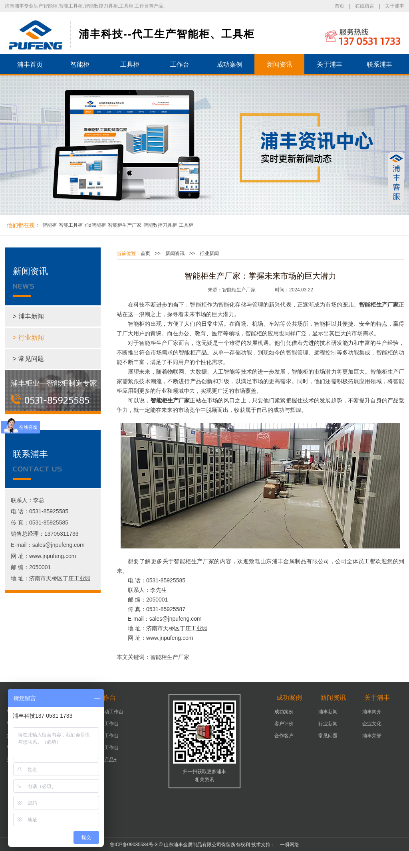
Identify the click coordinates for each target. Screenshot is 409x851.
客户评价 (284, 723)
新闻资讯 (279, 64)
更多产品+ (106, 759)
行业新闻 (209, 253)
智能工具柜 (71, 225)
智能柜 (79, 64)
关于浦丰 (394, 6)
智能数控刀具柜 (160, 225)
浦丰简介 (371, 711)
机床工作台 (107, 723)
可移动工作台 (109, 711)
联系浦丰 (379, 64)
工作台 (179, 64)
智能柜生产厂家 (124, 225)
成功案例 (229, 64)
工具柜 (129, 64)
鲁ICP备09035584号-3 (134, 844)
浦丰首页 (30, 64)
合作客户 (284, 735)
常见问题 (328, 735)
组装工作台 (107, 747)
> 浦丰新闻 (28, 316)
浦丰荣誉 (371, 735)
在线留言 (364, 6)
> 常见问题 (28, 358)
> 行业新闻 (28, 337)
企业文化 (371, 723)
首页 (339, 6)
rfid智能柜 (95, 225)
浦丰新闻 (328, 711)
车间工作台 (107, 735)
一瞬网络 (287, 844)
